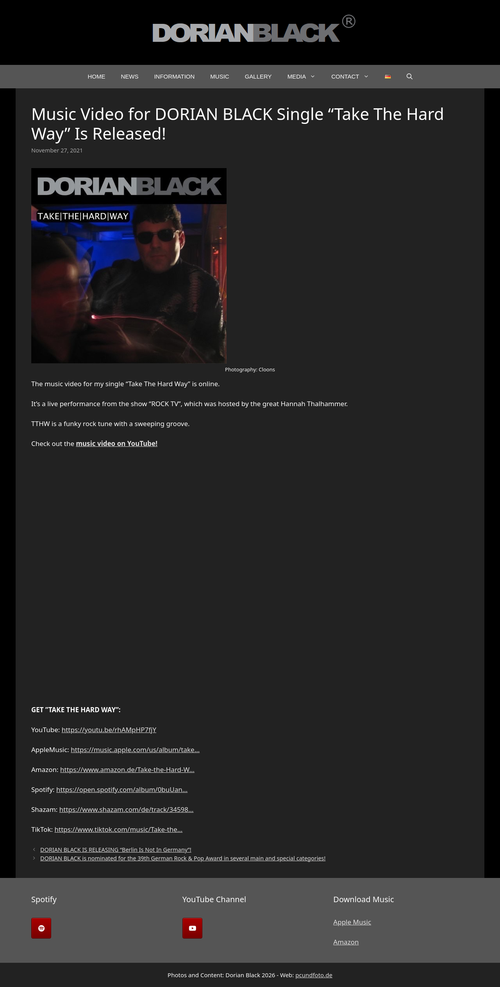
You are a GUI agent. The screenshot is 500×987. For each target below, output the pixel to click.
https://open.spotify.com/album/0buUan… (122, 789)
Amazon (346, 941)
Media (306, 76)
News (129, 76)
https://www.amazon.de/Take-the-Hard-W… (127, 769)
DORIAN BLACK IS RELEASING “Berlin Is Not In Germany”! (115, 849)
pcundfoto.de (313, 975)
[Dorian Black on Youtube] (192, 928)
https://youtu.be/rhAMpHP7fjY (109, 729)
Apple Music (352, 921)
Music (219, 76)
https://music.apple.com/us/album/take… (135, 749)
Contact (354, 76)
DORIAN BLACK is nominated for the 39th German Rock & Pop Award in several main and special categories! (182, 858)
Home (96, 76)
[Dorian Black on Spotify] (41, 928)
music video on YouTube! (116, 443)
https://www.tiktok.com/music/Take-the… (119, 829)
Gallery (258, 76)
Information (174, 76)
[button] (409, 76)
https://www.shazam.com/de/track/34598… (126, 809)
